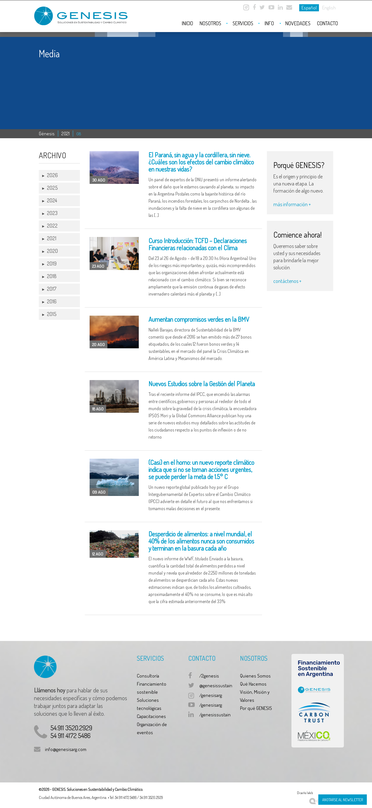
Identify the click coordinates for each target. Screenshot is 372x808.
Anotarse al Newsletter (342, 799)
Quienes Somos (255, 676)
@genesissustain (215, 685)
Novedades (298, 23)
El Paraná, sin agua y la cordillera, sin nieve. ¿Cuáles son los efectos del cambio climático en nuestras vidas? (201, 162)
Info (269, 23)
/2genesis (209, 676)
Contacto (327, 23)
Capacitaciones (151, 716)
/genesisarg (210, 695)
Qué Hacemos (253, 684)
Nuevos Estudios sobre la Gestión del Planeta (201, 383)
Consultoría (148, 676)
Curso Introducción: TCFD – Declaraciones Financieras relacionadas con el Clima (197, 244)
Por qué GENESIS (256, 708)
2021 (65, 133)
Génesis (47, 133)
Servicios (243, 23)
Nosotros (210, 23)
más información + (292, 204)
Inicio (187, 23)
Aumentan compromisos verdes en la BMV (198, 319)
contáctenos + (287, 281)
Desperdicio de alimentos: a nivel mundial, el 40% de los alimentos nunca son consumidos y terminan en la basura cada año (201, 541)
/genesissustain (215, 715)
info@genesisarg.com (65, 749)
